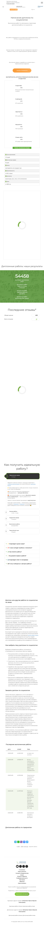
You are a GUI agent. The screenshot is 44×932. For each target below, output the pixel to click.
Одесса (30, 900)
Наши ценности (22, 871)
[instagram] (26, 866)
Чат (3, 6)
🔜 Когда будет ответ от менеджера (18, 559)
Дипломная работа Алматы (15, 915)
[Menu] (42, 2)
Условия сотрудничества (22, 873)
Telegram (22, 504)
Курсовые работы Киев (29, 906)
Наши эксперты (22, 883)
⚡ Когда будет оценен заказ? (16, 543)
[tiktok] (20, 866)
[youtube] (17, 866)
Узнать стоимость (22, 70)
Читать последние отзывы (22, 147)
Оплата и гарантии (22, 876)
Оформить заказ (13, 9)
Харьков (34, 900)
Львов (20, 902)
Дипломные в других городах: (14, 909)
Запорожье (25, 900)
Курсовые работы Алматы (15, 906)
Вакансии (22, 881)
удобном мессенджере (13, 484)
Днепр (23, 902)
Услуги (22, 875)
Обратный (40, 7)
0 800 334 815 (19, 6)
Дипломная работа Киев (29, 915)
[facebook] (23, 866)
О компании (22, 869)
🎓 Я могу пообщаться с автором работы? (20, 563)
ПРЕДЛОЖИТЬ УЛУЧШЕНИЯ (22, 894)
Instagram (16, 504)
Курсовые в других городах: (15, 900)
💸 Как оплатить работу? (15, 551)
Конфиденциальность (22, 878)
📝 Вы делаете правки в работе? (17, 555)
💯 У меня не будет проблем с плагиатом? (20, 547)
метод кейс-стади (33, 635)
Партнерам (22, 879)
